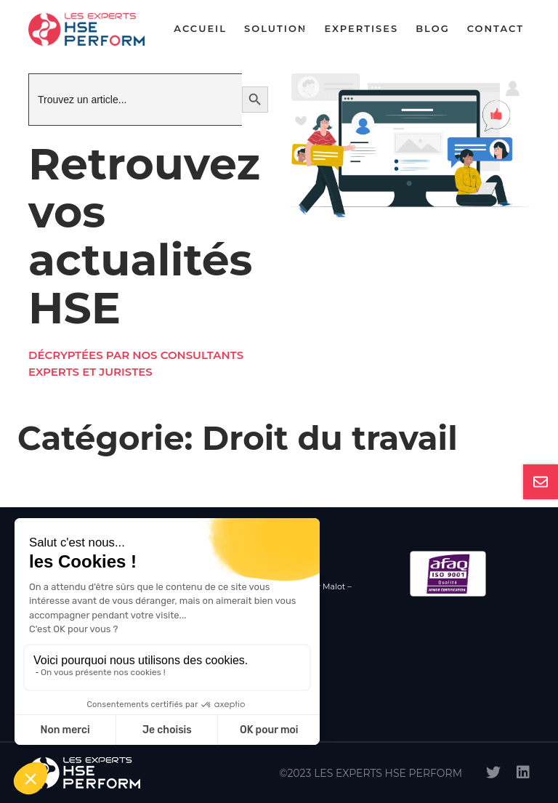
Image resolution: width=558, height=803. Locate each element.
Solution (275, 28)
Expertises (361, 28)
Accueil (200, 28)
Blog (433, 28)
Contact (495, 28)
